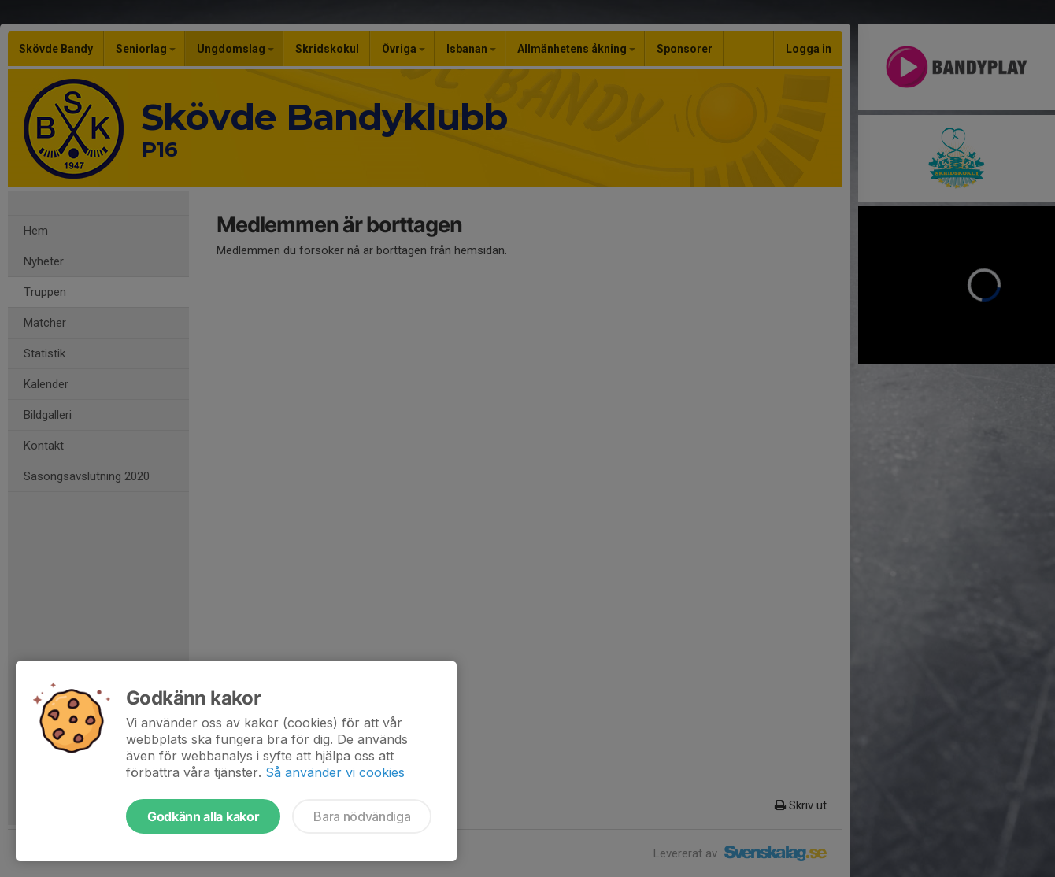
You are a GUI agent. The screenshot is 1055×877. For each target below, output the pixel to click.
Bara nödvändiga (361, 816)
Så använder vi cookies (335, 772)
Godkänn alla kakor (203, 816)
